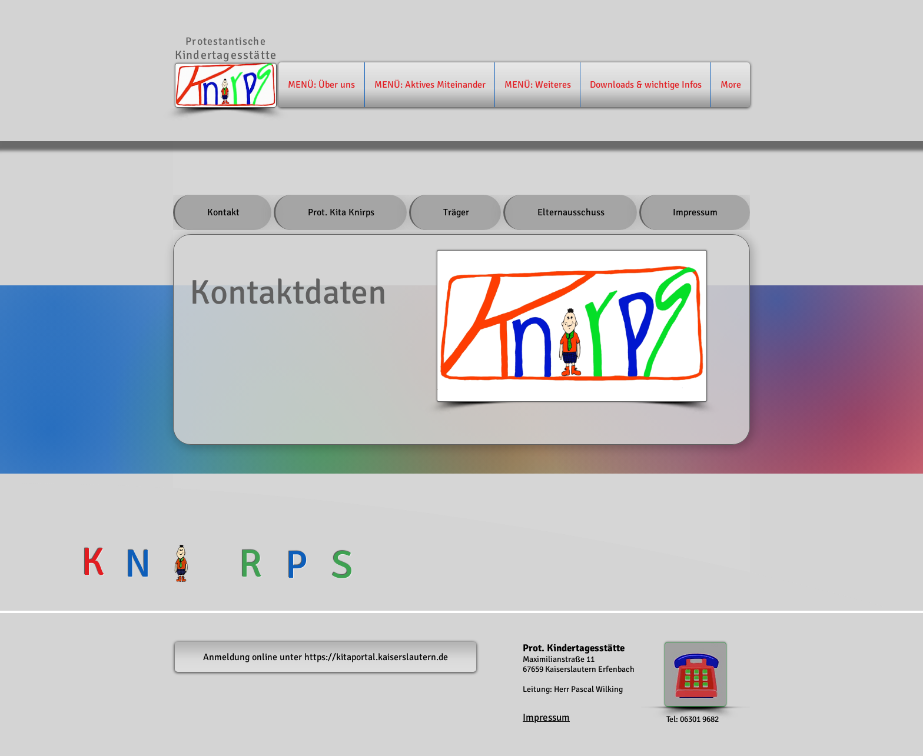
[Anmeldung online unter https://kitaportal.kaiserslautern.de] (325, 657)
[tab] (222, 212)
